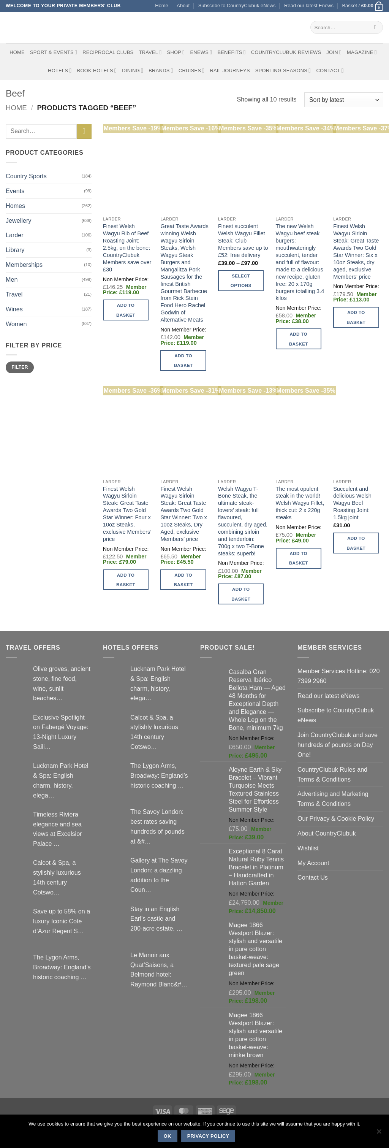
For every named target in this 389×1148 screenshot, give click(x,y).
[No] (378, 1133)
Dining (132, 70)
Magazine (362, 52)
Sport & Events (53, 52)
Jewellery (18, 220)
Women (16, 323)
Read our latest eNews (328, 695)
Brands (161, 70)
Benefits (231, 52)
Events (15, 190)
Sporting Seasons (283, 70)
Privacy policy (208, 1136)
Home (161, 5)
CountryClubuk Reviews (286, 52)
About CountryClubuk (326, 833)
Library (15, 249)
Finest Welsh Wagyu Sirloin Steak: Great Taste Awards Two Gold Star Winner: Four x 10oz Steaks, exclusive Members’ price (127, 514)
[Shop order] (343, 99)
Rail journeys (230, 70)
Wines (14, 309)
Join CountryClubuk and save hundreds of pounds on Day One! (337, 744)
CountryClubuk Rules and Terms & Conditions (332, 774)
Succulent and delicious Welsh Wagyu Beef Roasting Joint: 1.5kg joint (352, 503)
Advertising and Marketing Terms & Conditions (332, 798)
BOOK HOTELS (97, 70)
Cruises (191, 70)
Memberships (24, 264)
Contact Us (312, 877)
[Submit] (375, 27)
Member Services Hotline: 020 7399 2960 (338, 676)
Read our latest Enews (309, 5)
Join (334, 52)
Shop (176, 52)
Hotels (60, 70)
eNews (201, 52)
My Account (313, 862)
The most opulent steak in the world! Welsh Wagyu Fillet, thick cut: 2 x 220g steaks (300, 503)
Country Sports (26, 176)
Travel (150, 52)
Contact (330, 70)
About (183, 5)
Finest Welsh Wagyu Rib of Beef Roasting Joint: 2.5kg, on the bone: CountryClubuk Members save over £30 (127, 247)
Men (11, 279)
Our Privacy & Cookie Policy (335, 818)
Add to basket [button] (125, 310)
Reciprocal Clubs (107, 52)
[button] (362, 6)
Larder (15, 235)
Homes (15, 205)
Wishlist (308, 848)
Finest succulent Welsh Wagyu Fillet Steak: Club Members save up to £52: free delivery (243, 240)
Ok (167, 1136)
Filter (19, 367)
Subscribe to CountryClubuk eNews (237, 5)
